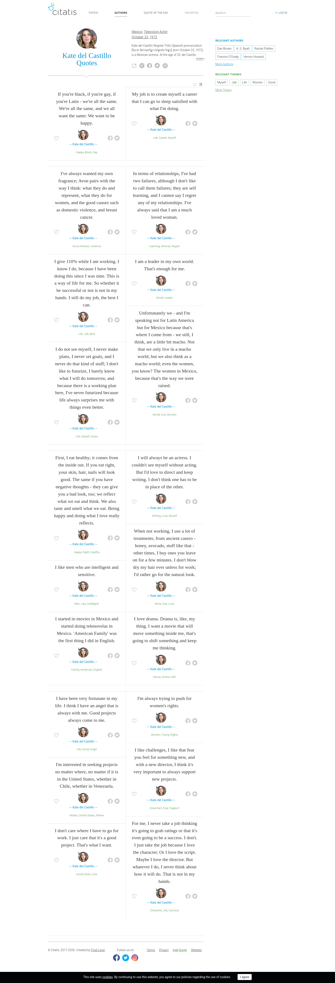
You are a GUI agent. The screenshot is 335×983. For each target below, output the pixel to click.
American (86, 670)
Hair (164, 604)
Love (165, 516)
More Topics (223, 90)
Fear (165, 808)
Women (85, 246)
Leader (169, 298)
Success (174, 911)
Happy (80, 152)
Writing (156, 516)
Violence (96, 246)
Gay (95, 152)
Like (83, 604)
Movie (157, 677)
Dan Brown (224, 49)
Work (158, 604)
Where (100, 815)
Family (75, 670)
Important (156, 808)
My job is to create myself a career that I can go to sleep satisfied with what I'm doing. (164, 102)
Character (156, 911)
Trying (165, 735)
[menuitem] (194, 85)
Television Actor (156, 32)
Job (155, 138)
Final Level (98, 950)
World (159, 298)
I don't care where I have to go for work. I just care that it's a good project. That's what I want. (87, 838)
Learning (154, 246)
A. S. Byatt (243, 49)
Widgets (196, 950)
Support (174, 808)
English (97, 670)
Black (88, 152)
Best (92, 334)
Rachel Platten (263, 49)
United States (87, 815)
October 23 (140, 38)
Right (86, 552)
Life (80, 334)
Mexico (137, 32)
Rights (174, 735)
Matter (73, 815)
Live (163, 415)
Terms (151, 950)
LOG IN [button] (283, 12)
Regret (176, 246)
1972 (153, 38)
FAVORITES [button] (192, 12)
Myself (172, 138)
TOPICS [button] (93, 12)
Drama (166, 677)
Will (173, 677)
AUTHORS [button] (121, 12)
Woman (165, 246)
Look (171, 604)
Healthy (95, 552)
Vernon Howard (253, 57)
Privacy (164, 950)
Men (77, 604)
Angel (93, 749)
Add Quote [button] (180, 950)
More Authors (224, 65)
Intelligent (93, 604)
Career (163, 138)
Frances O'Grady (228, 57)
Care (94, 874)
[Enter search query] (233, 13)
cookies (107, 977)
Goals (94, 436)
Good (75, 246)
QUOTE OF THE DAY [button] (156, 12)
